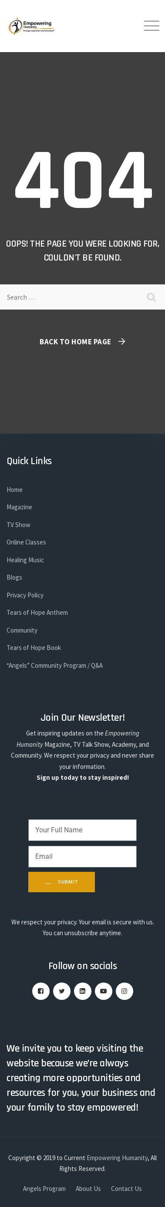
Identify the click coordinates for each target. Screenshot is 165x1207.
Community (22, 630)
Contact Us (126, 1188)
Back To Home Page (75, 341)
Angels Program (44, 1188)
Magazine (19, 507)
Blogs (14, 577)
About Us (88, 1188)
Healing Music (25, 560)
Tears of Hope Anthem (37, 612)
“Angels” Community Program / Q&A (55, 665)
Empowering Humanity (117, 1158)
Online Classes (26, 542)
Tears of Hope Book (34, 647)
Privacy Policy (25, 595)
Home (15, 489)
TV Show (18, 525)
